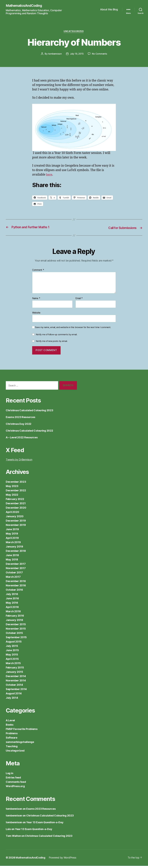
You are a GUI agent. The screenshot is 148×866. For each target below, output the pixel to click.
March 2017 (13, 577)
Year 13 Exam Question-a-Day (44, 822)
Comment (38, 270)
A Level (10, 720)
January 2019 (14, 546)
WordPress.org (15, 786)
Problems (12, 733)
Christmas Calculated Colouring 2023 (29, 410)
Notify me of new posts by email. (52, 341)
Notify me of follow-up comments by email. (56, 334)
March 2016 (13, 611)
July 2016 (12, 594)
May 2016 (12, 603)
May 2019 (12, 533)
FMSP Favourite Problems (22, 729)
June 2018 (12, 555)
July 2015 (12, 646)
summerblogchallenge (20, 742)
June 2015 (12, 650)
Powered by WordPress (63, 857)
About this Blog (109, 9)
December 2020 (16, 507)
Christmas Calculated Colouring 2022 (29, 430)
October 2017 (14, 572)
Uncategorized (74, 32)
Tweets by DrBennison (19, 459)
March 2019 (13, 542)
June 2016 (12, 598)
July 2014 (12, 698)
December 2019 (16, 520)
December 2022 (16, 490)
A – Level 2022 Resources (22, 437)
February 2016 (15, 615)
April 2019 (12, 538)
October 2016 (14, 590)
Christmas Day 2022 (18, 424)
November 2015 (16, 628)
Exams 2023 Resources (20, 417)
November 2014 (16, 680)
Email (79, 298)
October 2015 (14, 633)
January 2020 (15, 516)
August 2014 (14, 693)
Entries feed (13, 777)
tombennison (55, 54)
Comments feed (16, 782)
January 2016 (14, 620)
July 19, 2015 (77, 54)
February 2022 (15, 499)
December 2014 (16, 676)
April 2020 (12, 512)
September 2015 (16, 637)
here (49, 175)
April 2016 (12, 607)
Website (36, 312)
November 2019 (16, 525)
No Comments (99, 54)
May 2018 (12, 559)
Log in (9, 773)
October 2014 (14, 685)
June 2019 (12, 529)
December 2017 (16, 564)
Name (36, 298)
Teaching (12, 746)
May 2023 (12, 486)
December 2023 (16, 482)
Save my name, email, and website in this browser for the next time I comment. (73, 327)
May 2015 (12, 654)
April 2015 (12, 659)
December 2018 (16, 551)
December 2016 (16, 581)
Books (9, 724)
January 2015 (14, 672)
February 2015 (15, 667)
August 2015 (14, 641)
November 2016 (16, 585)
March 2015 (13, 663)
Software (11, 737)
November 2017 (16, 568)
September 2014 (16, 689)
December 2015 (16, 624)
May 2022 (12, 495)
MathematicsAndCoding (25, 5)
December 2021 (16, 503)
